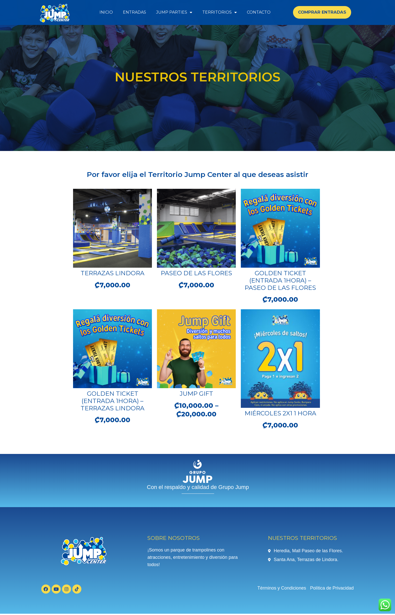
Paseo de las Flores (196, 273)
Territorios (219, 12)
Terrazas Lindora (112, 273)
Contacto (259, 12)
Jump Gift (196, 394)
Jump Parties (174, 12)
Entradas (134, 12)
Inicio (106, 12)
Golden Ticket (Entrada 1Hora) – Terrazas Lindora (112, 402)
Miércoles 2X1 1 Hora (280, 414)
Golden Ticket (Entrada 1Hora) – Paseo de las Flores (280, 280)
